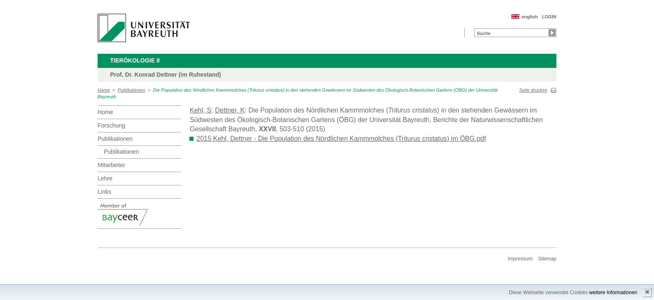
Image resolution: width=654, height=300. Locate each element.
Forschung (111, 125)
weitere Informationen (613, 292)
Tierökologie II (135, 60)
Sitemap (547, 259)
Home (104, 90)
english (530, 16)
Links (104, 191)
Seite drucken (533, 90)
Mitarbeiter (111, 165)
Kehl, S (200, 110)
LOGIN (549, 16)
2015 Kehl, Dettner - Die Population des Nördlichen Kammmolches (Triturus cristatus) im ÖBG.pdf (341, 138)
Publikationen (131, 90)
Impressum (520, 259)
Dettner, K (229, 110)
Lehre (105, 178)
